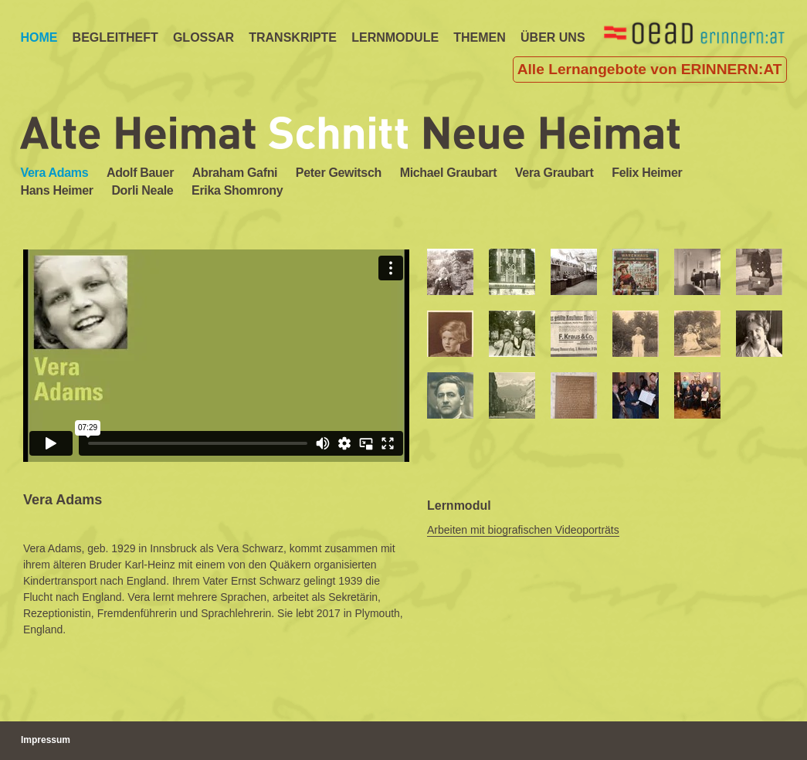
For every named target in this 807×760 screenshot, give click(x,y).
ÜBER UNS (552, 37)
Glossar (203, 37)
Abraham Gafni (235, 172)
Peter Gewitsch (338, 172)
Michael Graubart (448, 172)
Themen (479, 37)
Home (38, 37)
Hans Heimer (56, 190)
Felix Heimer (647, 172)
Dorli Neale (142, 190)
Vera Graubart (554, 172)
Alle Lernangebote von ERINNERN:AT (649, 69)
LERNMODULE (395, 37)
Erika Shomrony (237, 190)
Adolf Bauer (140, 172)
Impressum (45, 740)
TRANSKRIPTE (293, 37)
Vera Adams (54, 172)
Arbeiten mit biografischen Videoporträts (523, 530)
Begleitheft (115, 37)
